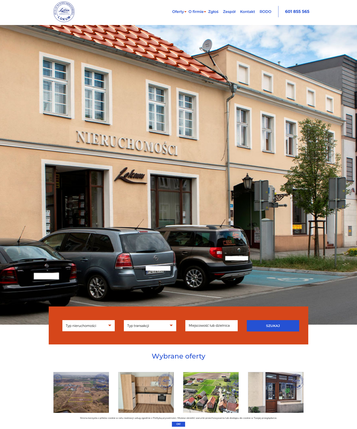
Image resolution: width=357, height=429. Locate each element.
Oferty (178, 12)
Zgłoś (213, 12)
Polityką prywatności (164, 417)
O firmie (196, 12)
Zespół (229, 12)
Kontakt (247, 12)
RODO (265, 12)
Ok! (178, 424)
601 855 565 (297, 11)
